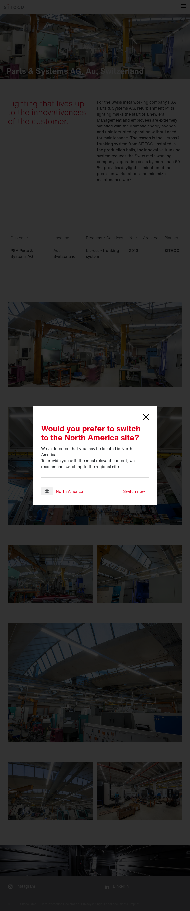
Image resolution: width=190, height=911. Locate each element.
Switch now (134, 491)
